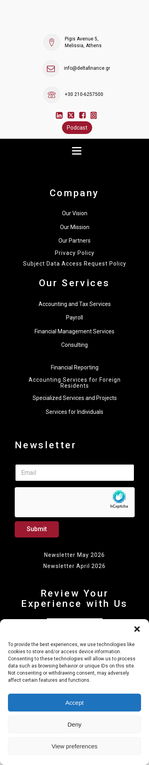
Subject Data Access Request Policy (74, 264)
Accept (75, 702)
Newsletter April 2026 (74, 566)
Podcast (77, 127)
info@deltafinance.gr (87, 68)
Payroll (74, 317)
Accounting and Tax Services (75, 304)
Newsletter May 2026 (74, 555)
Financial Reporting (75, 367)
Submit (37, 529)
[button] (137, 629)
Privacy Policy (75, 253)
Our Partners (74, 240)
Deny (74, 724)
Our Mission (74, 227)
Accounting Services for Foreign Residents (75, 383)
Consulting (74, 345)
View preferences (75, 746)
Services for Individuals (74, 412)
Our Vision (74, 213)
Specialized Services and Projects (75, 398)
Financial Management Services (74, 331)
